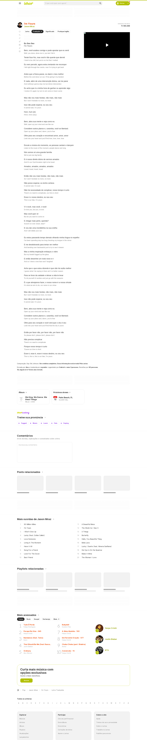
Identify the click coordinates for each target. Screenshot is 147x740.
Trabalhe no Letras (103, 730)
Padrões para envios (103, 733)
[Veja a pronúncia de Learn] (44, 423)
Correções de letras (65, 730)
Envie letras (62, 726)
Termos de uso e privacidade (106, 722)
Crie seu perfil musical (65, 719)
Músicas (22, 719)
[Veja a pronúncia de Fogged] (22, 423)
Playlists (22, 730)
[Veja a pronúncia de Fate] (54, 423)
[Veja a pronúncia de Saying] (64, 423)
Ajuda (98, 719)
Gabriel (62, 367)
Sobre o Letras (101, 726)
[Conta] (128, 3)
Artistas (22, 722)
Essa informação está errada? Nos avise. (72, 363)
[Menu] (20, 3)
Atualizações (24, 733)
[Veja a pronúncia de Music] (34, 423)
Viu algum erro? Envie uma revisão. (30, 370)
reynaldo (43, 367)
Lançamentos (24, 737)
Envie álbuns (62, 722)
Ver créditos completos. (48, 363)
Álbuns (21, 726)
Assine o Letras (63, 733)
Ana (27, 367)
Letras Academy (73, 413)
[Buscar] (100, 3)
